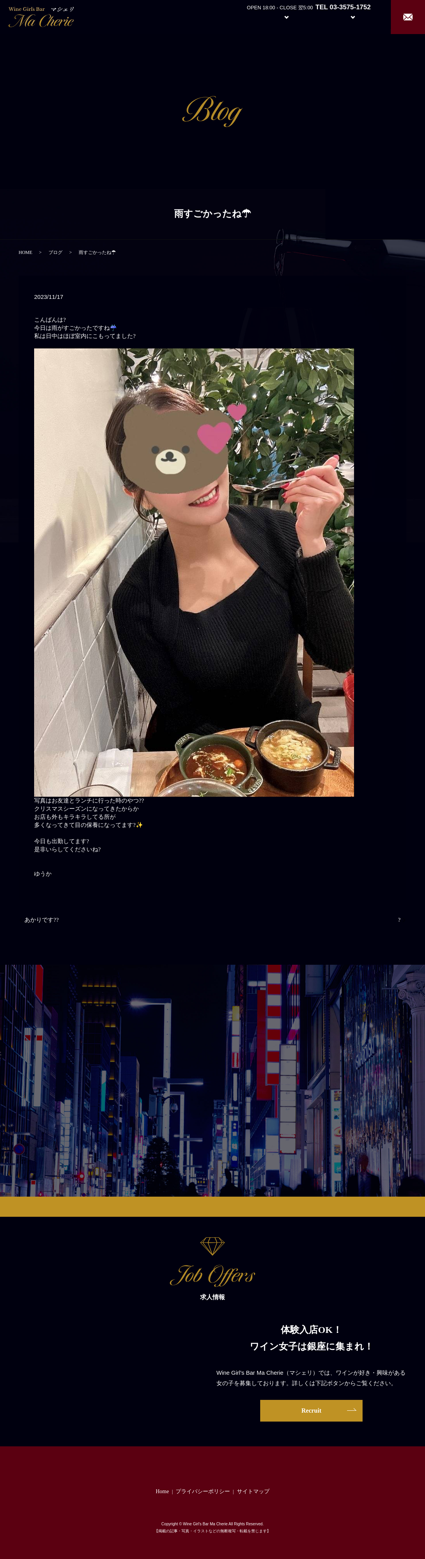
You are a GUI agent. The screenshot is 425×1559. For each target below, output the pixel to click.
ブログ (55, 252)
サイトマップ (253, 1491)
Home (216, 16)
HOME (25, 252)
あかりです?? (41, 920)
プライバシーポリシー (203, 1491)
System (280, 16)
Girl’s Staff (317, 16)
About (244, 16)
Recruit (361, 16)
